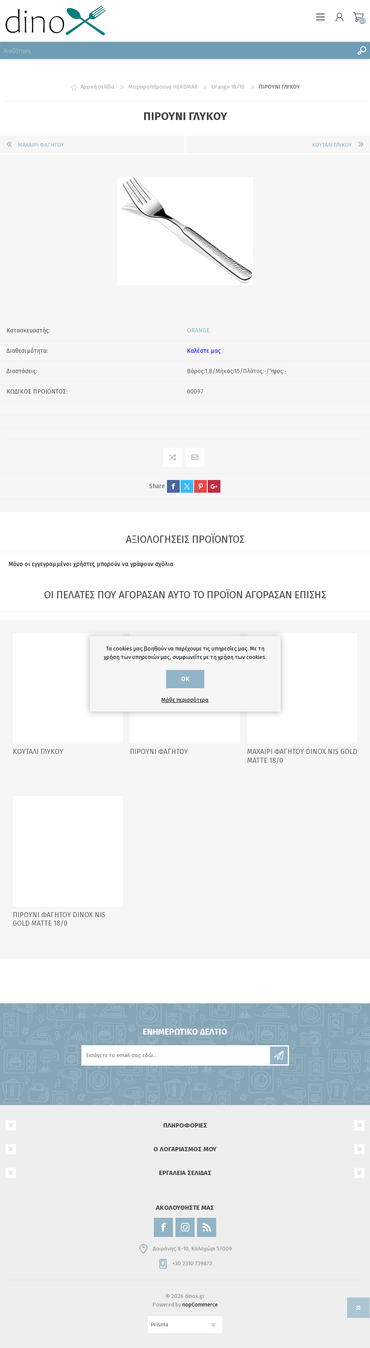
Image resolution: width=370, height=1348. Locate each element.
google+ (214, 486)
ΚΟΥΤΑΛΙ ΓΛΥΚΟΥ (38, 752)
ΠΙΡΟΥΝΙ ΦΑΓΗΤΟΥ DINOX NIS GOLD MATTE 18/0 (59, 919)
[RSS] (206, 1227)
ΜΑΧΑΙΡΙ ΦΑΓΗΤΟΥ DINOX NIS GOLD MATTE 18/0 (302, 756)
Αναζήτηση (361, 50)
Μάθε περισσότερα (185, 700)
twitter (187, 486)
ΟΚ (185, 679)
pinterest (200, 486)
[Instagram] (185, 1227)
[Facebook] (163, 1227)
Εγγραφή (279, 1055)
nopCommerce (200, 1304)
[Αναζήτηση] (176, 50)
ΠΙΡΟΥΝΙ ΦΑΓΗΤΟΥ (159, 752)
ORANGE (198, 330)
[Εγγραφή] (176, 1055)
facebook (173, 486)
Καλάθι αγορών (358, 17)
